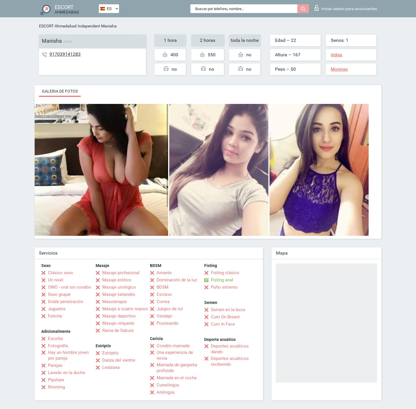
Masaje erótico (116, 280)
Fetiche (55, 316)
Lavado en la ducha (66, 372)
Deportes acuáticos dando (230, 348)
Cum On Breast (225, 317)
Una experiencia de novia (175, 355)
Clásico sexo (60, 272)
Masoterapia (114, 301)
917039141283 (65, 54)
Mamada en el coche (177, 377)
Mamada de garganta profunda (177, 367)
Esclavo (164, 294)
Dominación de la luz (177, 280)
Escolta (55, 338)
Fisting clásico (225, 272)
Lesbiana (111, 367)
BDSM (162, 287)
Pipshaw (56, 379)
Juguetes (57, 308)
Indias (336, 54)
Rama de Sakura (117, 330)
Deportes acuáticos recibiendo (230, 361)
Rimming (56, 387)
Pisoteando (168, 323)
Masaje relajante (118, 323)
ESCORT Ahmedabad (58, 26)
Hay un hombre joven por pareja (68, 355)
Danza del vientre (118, 360)
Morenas (339, 69)
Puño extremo (224, 287)
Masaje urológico (119, 287)
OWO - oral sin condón (69, 287)
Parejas (55, 365)
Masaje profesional (121, 272)
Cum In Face (223, 324)
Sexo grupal (59, 294)
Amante (164, 272)
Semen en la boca (228, 309)
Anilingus (165, 392)
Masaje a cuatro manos (125, 308)
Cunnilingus (168, 385)
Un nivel (55, 280)
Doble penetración (65, 301)
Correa (163, 301)
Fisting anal (222, 280)
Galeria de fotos (60, 91)
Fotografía (58, 345)
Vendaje (164, 316)
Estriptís (110, 353)
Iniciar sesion (346, 8)
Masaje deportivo (119, 316)
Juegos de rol (170, 308)
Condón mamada (173, 345)
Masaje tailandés (118, 294)
